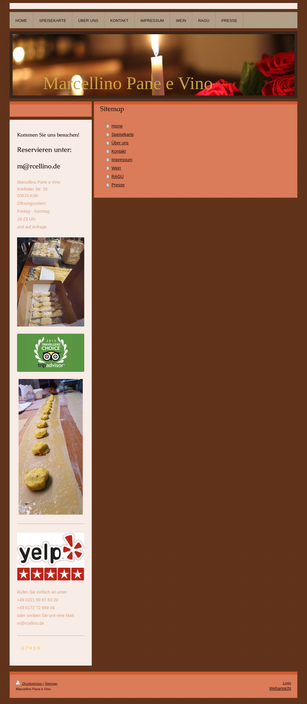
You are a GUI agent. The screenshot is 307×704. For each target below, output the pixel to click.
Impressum (122, 159)
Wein (116, 168)
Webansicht (280, 688)
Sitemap (51, 683)
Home (117, 126)
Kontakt (119, 151)
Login (287, 683)
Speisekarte (123, 134)
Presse (118, 184)
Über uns (120, 142)
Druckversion (29, 683)
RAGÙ (118, 176)
